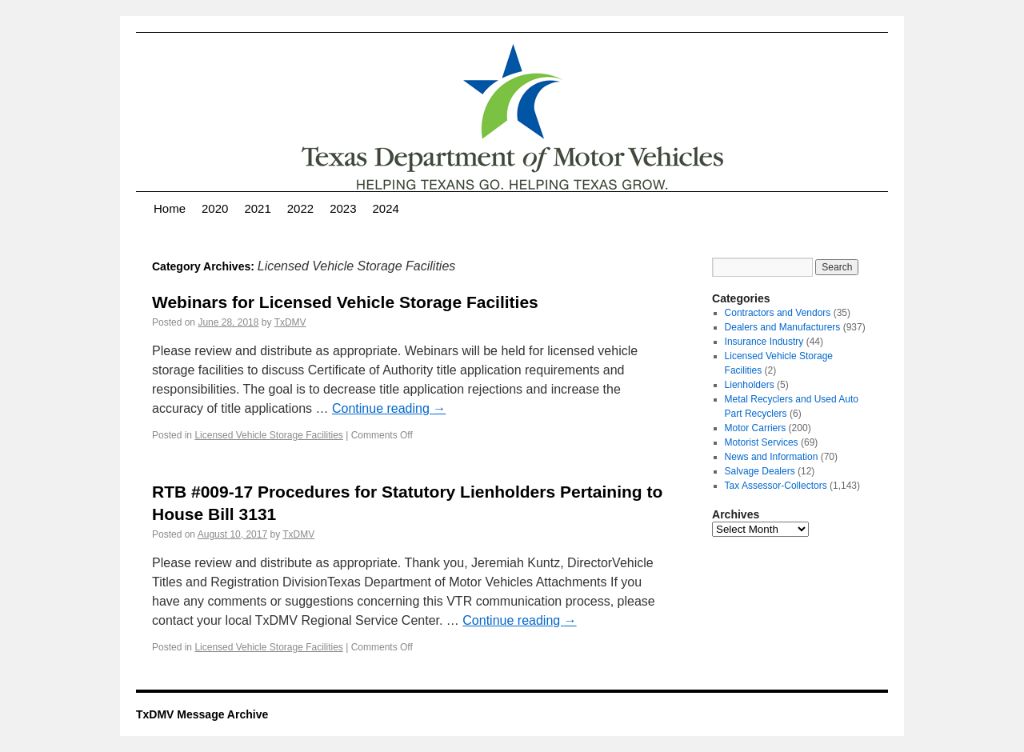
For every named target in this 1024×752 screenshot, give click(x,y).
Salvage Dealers (760, 471)
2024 (386, 208)
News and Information (771, 456)
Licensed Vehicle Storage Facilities (268, 435)
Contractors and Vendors (778, 312)
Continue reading (389, 408)
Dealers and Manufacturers (783, 327)
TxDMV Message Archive (202, 714)
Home (170, 208)
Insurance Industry (764, 341)
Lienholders (749, 384)
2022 (300, 208)
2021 (257, 208)
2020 (215, 208)
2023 (343, 208)
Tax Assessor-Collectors (776, 485)
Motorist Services (761, 442)
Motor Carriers (755, 428)
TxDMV (290, 322)
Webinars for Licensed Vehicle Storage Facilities (345, 302)
